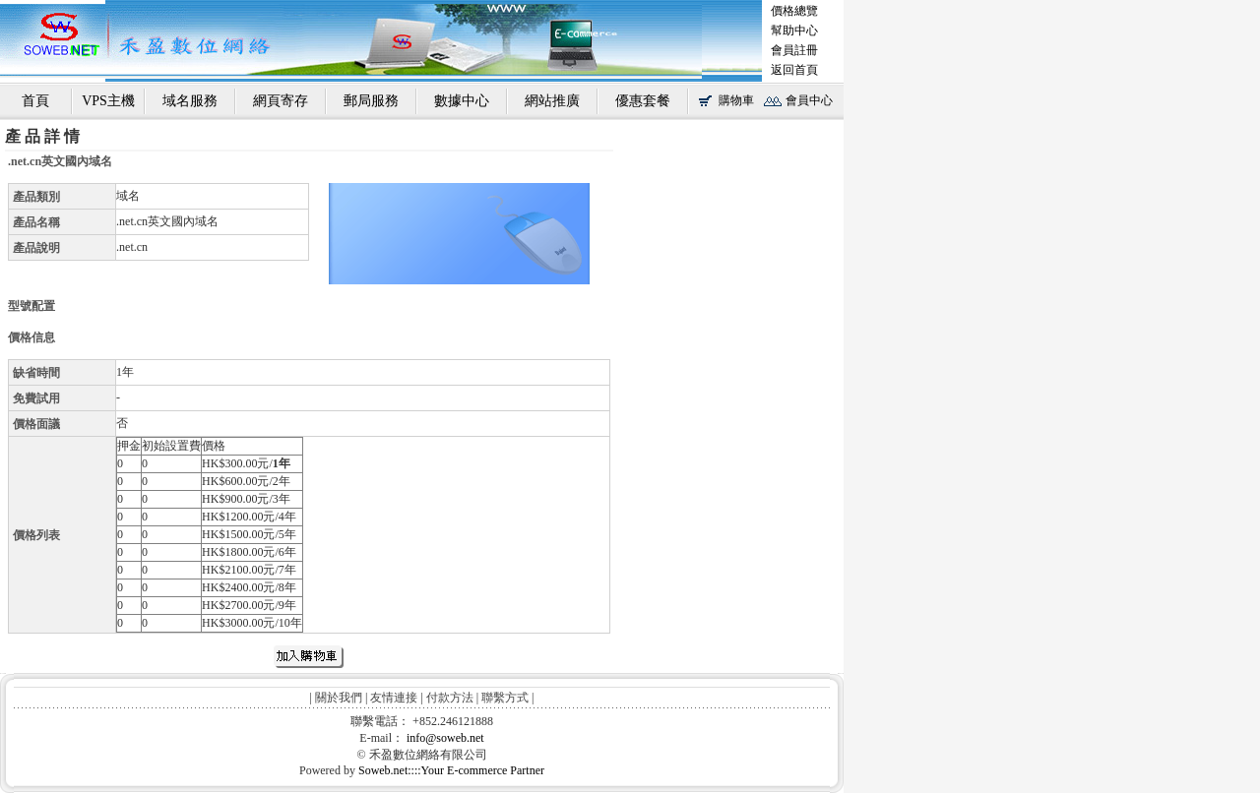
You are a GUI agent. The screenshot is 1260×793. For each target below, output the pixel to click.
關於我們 (338, 697)
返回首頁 (794, 70)
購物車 (736, 100)
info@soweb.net (445, 738)
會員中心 (809, 100)
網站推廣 (552, 100)
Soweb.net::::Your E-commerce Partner (451, 770)
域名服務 (190, 100)
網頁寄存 (280, 100)
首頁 (35, 100)
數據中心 (461, 100)
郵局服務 (371, 100)
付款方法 (449, 697)
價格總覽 (794, 11)
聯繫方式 (505, 697)
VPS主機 (108, 100)
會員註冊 (794, 50)
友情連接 (393, 697)
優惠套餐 (642, 100)
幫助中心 (794, 30)
